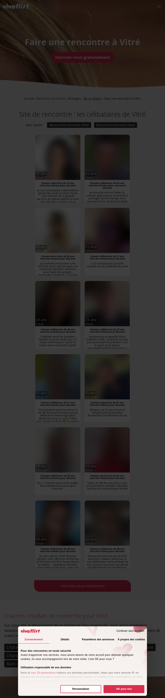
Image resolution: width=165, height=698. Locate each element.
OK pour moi (124, 688)
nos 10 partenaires (43, 672)
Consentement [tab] (34, 639)
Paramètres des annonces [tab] (98, 639)
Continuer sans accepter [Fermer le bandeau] (130, 630)
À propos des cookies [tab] (131, 639)
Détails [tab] (65, 639)
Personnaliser (80, 688)
